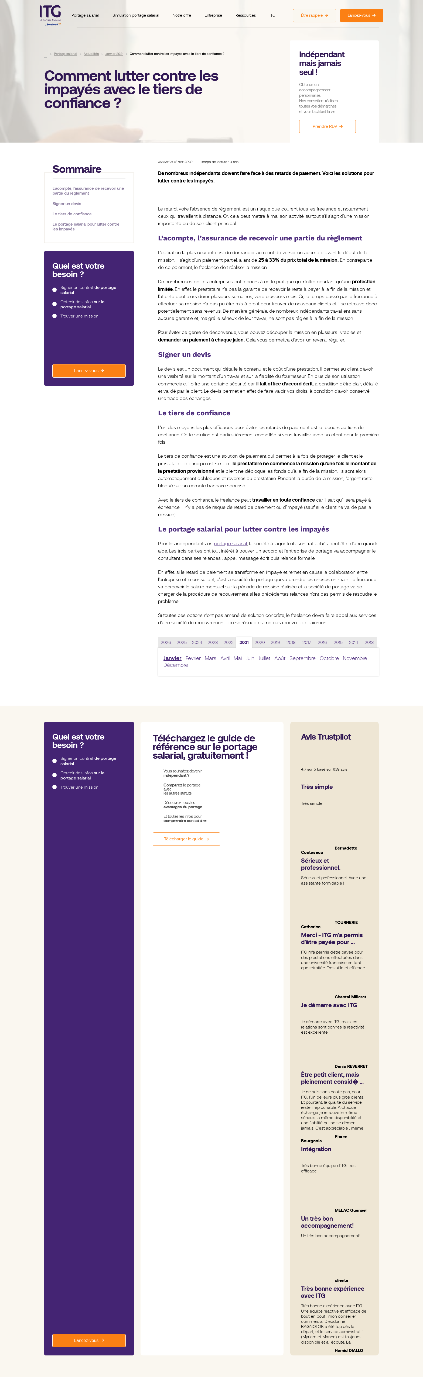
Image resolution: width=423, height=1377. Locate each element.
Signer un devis (67, 203)
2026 (166, 642)
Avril (225, 658)
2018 (291, 642)
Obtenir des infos (82, 304)
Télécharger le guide (183, 839)
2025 (182, 642)
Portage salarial (89, 12)
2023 (213, 642)
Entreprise (212, 12)
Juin (250, 658)
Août (279, 658)
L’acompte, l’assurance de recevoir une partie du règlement (88, 190)
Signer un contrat (88, 290)
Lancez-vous (86, 370)
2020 (260, 642)
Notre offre (183, 12)
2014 (353, 642)
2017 (306, 642)
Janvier (172, 658)
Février (193, 658)
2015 (338, 642)
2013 (369, 642)
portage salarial (230, 543)
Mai (238, 658)
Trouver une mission (79, 316)
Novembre (355, 658)
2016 (322, 642)
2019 (275, 642)
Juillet (264, 658)
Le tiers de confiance (72, 214)
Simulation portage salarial (138, 12)
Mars (210, 658)
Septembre (302, 658)
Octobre (329, 658)
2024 (197, 642)
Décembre (175, 665)
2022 (229, 642)
